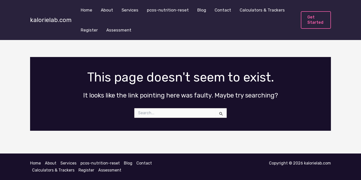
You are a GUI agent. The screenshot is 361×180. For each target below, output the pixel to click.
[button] (316, 20)
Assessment (118, 30)
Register (89, 30)
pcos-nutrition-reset (168, 10)
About (107, 10)
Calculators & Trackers (262, 10)
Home (86, 10)
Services (130, 10)
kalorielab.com (50, 20)
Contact (223, 10)
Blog (201, 10)
